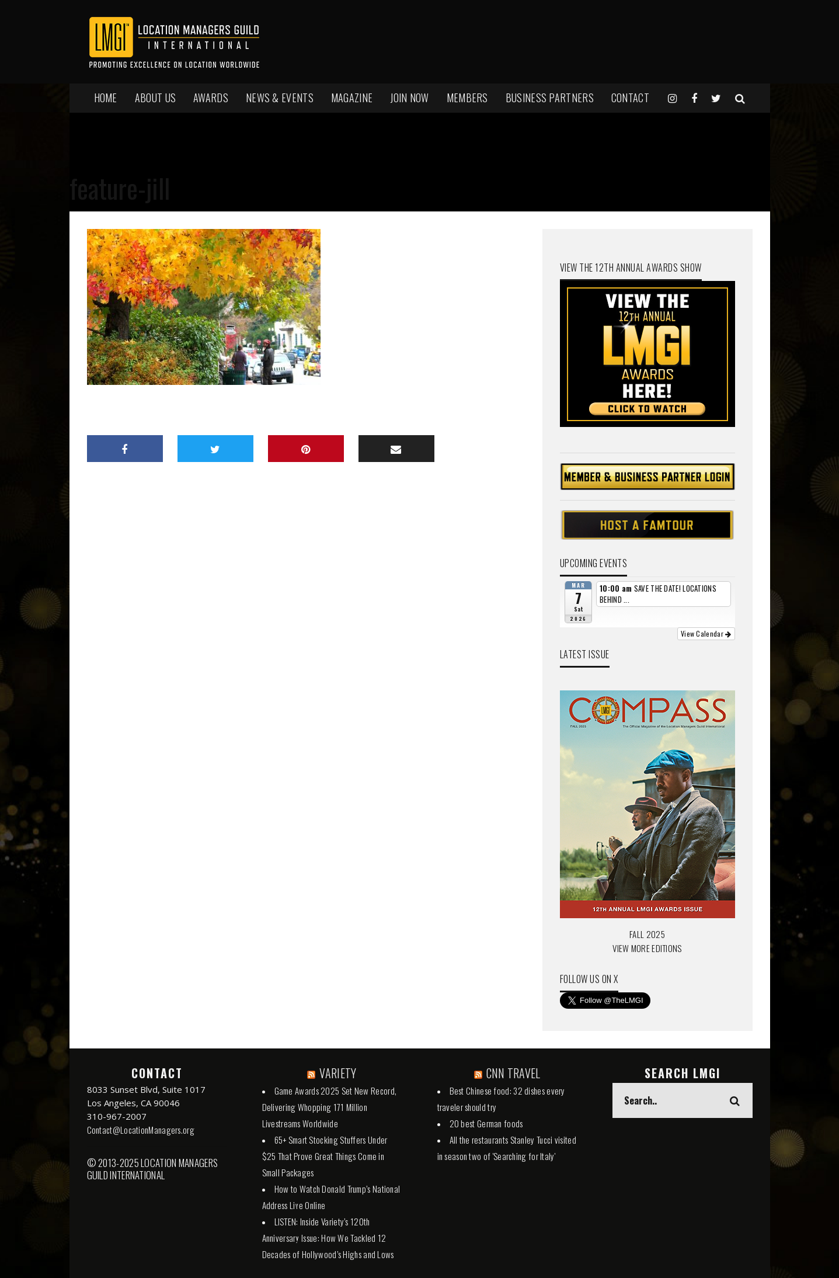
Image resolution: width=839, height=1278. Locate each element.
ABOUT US (155, 97)
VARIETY (337, 1073)
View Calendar (706, 633)
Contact (630, 97)
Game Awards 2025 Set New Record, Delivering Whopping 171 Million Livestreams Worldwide (329, 1107)
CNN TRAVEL (513, 1073)
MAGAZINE (351, 97)
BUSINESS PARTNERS (550, 97)
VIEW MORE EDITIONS (646, 948)
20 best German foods (486, 1123)
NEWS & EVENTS (280, 97)
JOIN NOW (409, 97)
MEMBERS (467, 97)
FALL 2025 (647, 934)
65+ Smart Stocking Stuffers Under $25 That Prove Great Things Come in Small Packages (325, 1156)
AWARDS (210, 97)
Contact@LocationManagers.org (140, 1129)
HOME (105, 97)
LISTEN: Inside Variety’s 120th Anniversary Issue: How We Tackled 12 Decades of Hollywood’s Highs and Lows (328, 1237)
